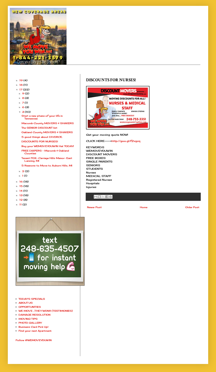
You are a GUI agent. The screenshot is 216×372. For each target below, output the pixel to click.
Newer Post (94, 207)
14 (21, 190)
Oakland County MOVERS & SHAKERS (47, 132)
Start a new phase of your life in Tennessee (42, 117)
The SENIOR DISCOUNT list (39, 127)
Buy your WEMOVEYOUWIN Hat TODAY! (48, 146)
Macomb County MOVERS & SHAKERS (48, 123)
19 (21, 80)
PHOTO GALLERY (30, 322)
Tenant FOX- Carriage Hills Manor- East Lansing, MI (47, 159)
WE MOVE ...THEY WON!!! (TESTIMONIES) (46, 310)
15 (21, 186)
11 (20, 204)
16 (21, 181)
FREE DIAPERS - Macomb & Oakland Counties (45, 152)
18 (21, 84)
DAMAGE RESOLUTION (34, 314)
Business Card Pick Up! (33, 326)
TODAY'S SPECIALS (32, 298)
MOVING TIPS (28, 318)
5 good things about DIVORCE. (42, 136)
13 (21, 195)
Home (143, 207)
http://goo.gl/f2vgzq (126, 141)
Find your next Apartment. (35, 330)
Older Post (192, 207)
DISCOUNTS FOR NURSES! (40, 141)
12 (21, 199)
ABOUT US (26, 302)
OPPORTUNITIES (30, 306)
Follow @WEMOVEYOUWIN (34, 340)
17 (21, 89)
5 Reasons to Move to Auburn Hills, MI (47, 165)
